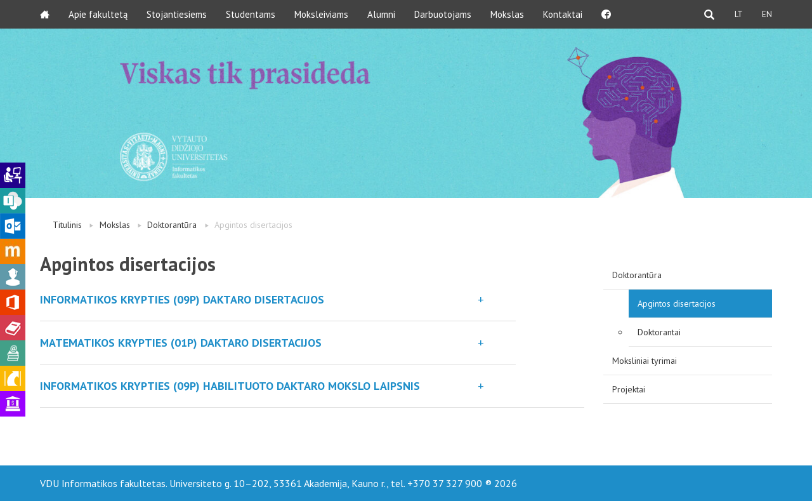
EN (767, 14)
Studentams (250, 14)
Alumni (381, 14)
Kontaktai (562, 14)
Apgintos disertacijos (677, 303)
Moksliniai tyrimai (644, 360)
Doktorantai (659, 332)
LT (739, 14)
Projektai (628, 389)
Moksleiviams (321, 14)
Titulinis (67, 224)
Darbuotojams (442, 14)
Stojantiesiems (177, 14)
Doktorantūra (172, 224)
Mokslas (507, 14)
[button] (278, 299)
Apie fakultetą (98, 14)
